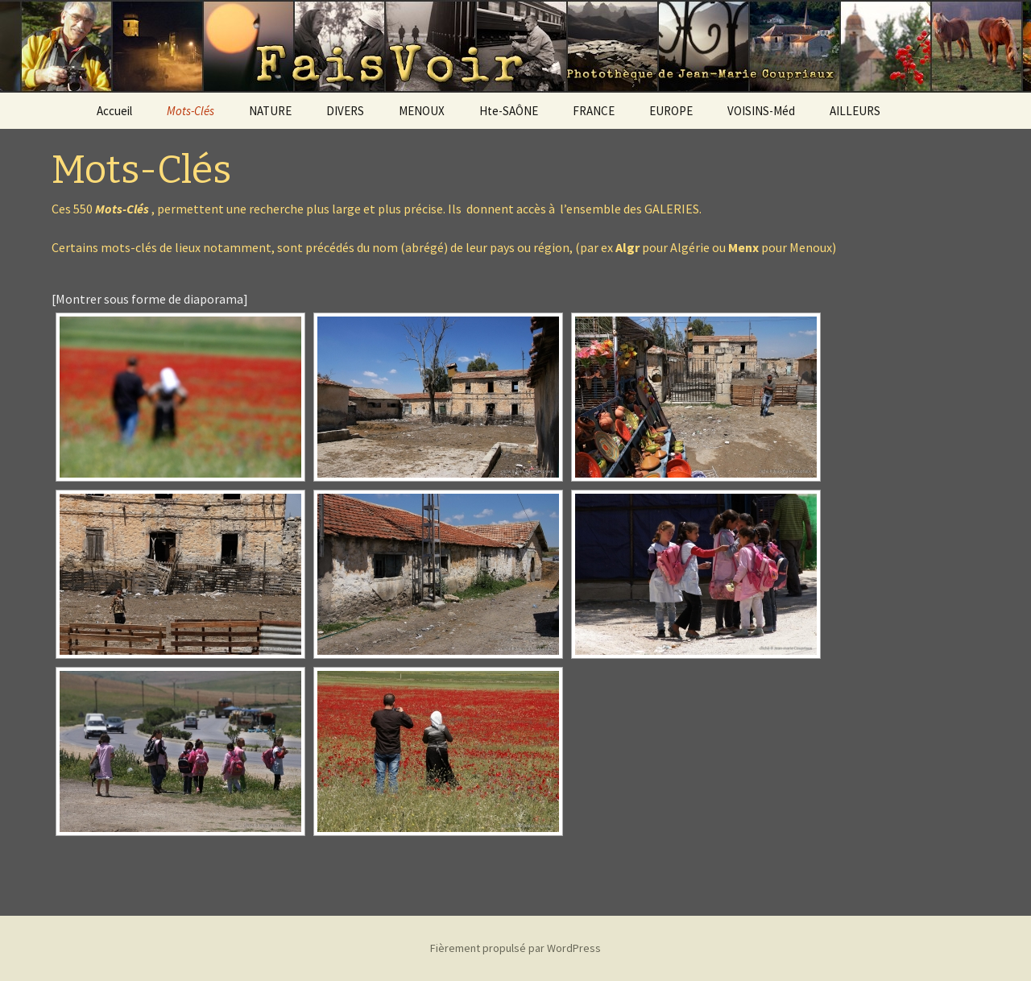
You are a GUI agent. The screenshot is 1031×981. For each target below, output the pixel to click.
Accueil (114, 110)
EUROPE (671, 110)
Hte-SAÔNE (508, 110)
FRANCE (594, 110)
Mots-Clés (190, 110)
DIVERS (345, 110)
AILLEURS (855, 110)
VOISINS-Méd (761, 110)
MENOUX (422, 110)
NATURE (270, 110)
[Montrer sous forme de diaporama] (150, 299)
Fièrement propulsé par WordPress (515, 948)
